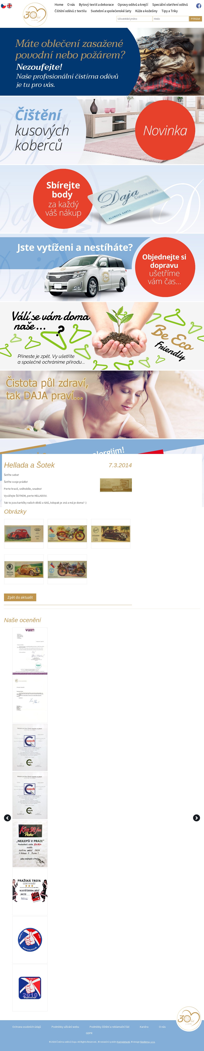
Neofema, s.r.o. (147, 1041)
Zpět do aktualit (20, 597)
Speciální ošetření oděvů (170, 4)
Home (59, 4)
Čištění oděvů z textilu (71, 11)
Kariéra (144, 1027)
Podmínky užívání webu (65, 1027)
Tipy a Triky (169, 11)
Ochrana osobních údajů (26, 1027)
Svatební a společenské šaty (111, 11)
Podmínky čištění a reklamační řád (109, 1027)
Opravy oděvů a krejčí (133, 4)
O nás (71, 4)
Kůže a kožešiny (146, 11)
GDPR (89, 1033)
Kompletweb (123, 1041)
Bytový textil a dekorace (96, 4)
